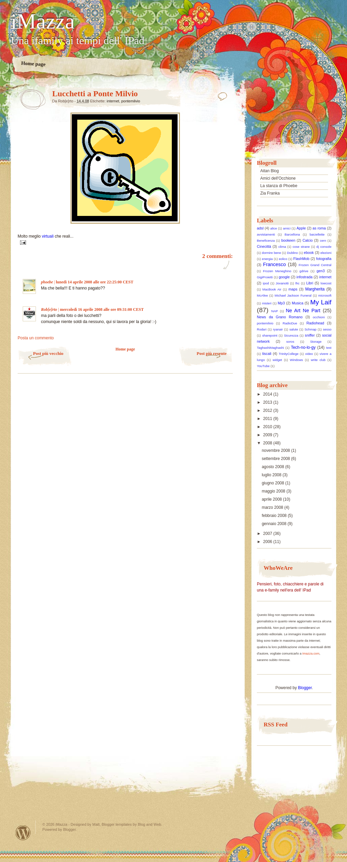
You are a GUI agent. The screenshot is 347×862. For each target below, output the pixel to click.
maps (292, 289)
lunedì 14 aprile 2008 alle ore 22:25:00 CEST (95, 282)
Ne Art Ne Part (303, 310)
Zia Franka (270, 193)
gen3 (321, 271)
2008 (268, 443)
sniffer (310, 335)
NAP (274, 311)
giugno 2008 (273, 483)
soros (290, 341)
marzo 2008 (273, 507)
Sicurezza (291, 335)
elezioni (326, 253)
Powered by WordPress (23, 833)
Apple (301, 228)
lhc (297, 283)
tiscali (266, 354)
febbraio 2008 (275, 515)
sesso (327, 329)
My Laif (320, 302)
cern (323, 240)
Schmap (311, 329)
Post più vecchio (48, 353)
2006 (268, 541)
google (284, 277)
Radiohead (315, 323)
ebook (309, 252)
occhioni (319, 317)
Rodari (261, 329)
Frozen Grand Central (315, 265)
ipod (266, 283)
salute (293, 329)
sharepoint (270, 335)
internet (113, 101)
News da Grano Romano (280, 317)
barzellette (317, 234)
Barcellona (292, 234)
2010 (268, 426)
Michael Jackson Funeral (292, 295)
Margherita (315, 289)
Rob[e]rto (49, 309)
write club (318, 360)
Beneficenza (266, 240)
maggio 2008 (274, 491)
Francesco (274, 264)
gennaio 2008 (274, 523)
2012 (268, 410)
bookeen (288, 240)
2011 (268, 418)
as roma (319, 228)
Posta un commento (36, 338)
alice (273, 228)
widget (277, 360)
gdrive (304, 271)
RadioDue (290, 323)
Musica (297, 303)
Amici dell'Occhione (277, 178)
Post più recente (212, 353)
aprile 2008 (272, 499)
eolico (283, 259)
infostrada (304, 277)
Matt (96, 824)
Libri (309, 283)
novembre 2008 (276, 450)
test (328, 347)
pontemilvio (130, 101)
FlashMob (301, 259)
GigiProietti (265, 277)
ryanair (278, 329)
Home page (33, 63)
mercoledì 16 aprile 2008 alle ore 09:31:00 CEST (102, 309)
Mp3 (281, 303)
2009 (268, 435)
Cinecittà (264, 246)
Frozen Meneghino (277, 271)
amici (286, 228)
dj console (324, 246)
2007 (268, 533)
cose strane (301, 246)
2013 (268, 402)
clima (282, 246)
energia (267, 259)
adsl (260, 228)
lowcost (326, 283)
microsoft (324, 295)
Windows (296, 360)
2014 (268, 394)
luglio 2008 (272, 475)
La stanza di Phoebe (278, 185)
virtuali (48, 236)
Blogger (305, 687)
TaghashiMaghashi (270, 347)
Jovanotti (281, 283)
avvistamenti (266, 234)
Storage (316, 341)
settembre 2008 (276, 458)
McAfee (262, 295)
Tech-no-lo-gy (303, 347)
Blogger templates (117, 824)
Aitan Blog (269, 170)
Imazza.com (310, 653)
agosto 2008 (273, 466)
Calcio (308, 240)
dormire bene (271, 253)
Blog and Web (149, 824)
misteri (266, 303)
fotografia (323, 259)
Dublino (292, 253)
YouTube (263, 366)
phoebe (47, 282)
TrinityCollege (289, 354)
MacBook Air (271, 289)
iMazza (43, 21)
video (309, 354)
